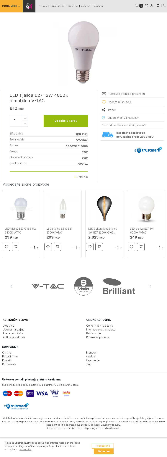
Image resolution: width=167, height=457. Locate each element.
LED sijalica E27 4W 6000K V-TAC (142, 230)
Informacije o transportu (100, 329)
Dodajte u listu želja (120, 101)
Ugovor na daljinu (13, 329)
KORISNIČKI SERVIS (16, 319)
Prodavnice (9, 364)
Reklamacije (93, 333)
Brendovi (73, 6)
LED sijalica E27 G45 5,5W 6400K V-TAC (20, 230)
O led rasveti (57, 6)
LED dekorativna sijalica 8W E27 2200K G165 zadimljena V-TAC (102, 230)
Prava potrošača (13, 333)
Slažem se (104, 451)
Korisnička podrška (97, 337)
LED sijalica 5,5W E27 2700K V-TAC (59, 230)
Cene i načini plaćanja (99, 325)
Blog (88, 364)
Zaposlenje (93, 360)
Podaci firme (10, 356)
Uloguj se (8, 325)
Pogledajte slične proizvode (26, 184)
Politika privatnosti (14, 337)
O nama (43, 6)
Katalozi (86, 6)
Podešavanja (103, 445)
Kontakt (98, 6)
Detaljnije (81, 176)
